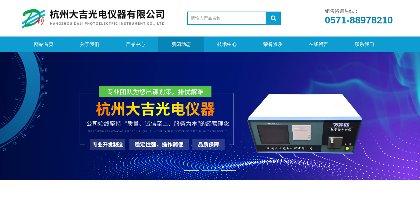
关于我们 (89, 44)
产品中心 (135, 44)
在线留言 (318, 44)
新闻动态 (181, 44)
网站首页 (43, 44)
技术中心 (227, 44)
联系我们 (364, 44)
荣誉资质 (273, 44)
